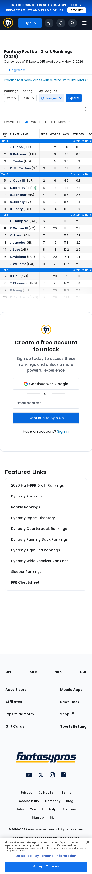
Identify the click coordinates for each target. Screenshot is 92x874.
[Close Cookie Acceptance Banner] (88, 842)
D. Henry (16, 209)
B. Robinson (19, 154)
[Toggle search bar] (72, 23)
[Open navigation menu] (84, 23)
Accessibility (29, 801)
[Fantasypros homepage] (8, 26)
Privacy (26, 793)
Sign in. (63, 431)
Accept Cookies (46, 866)
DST (52, 122)
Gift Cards (14, 726)
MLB (33, 672)
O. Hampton (19, 221)
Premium (69, 809)
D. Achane (18, 195)
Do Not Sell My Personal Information (46, 856)
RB (26, 122)
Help (52, 809)
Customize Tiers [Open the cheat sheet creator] (81, 141)
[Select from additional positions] (65, 122)
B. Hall (15, 276)
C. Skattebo (19, 297)
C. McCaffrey (20, 168)
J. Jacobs (17, 242)
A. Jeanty (17, 202)
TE (40, 122)
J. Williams (18, 264)
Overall (9, 122)
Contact (36, 809)
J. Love (15, 250)
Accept (76, 10)
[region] (46, 856)
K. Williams (18, 257)
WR (33, 122)
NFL (8, 672)
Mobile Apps (71, 689)
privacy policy (19, 10)
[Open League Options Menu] (85, 109)
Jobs (20, 809)
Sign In (55, 817)
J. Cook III (17, 180)
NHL (83, 672)
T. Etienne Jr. (19, 283)
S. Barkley (17, 188)
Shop (67, 714)
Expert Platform (19, 714)
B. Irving (16, 290)
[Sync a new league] (51, 98)
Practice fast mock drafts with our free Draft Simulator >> (46, 80)
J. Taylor (16, 161)
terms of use (52, 10)
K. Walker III (19, 228)
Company (52, 801)
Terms (66, 793)
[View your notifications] (60, 23)
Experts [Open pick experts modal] (74, 98)
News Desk (69, 701)
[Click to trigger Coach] (49, 23)
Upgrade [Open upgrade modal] (17, 70)
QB (19, 122)
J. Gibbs (16, 147)
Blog (69, 801)
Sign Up (38, 817)
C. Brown (16, 235)
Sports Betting (73, 726)
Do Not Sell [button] (46, 793)
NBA (58, 672)
